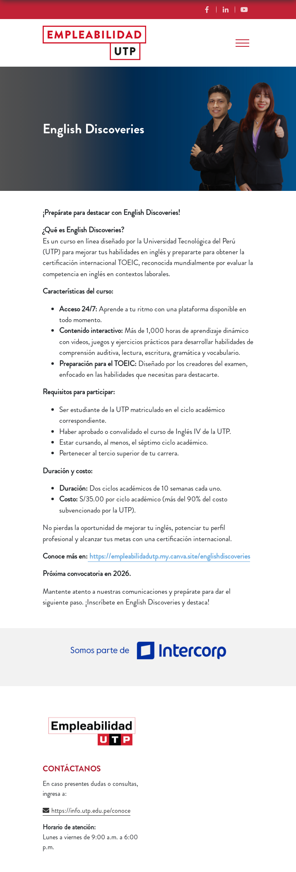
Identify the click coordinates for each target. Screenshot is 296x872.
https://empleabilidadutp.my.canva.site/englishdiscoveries (169, 556)
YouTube (244, 9)
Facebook (207, 9)
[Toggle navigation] (242, 43)
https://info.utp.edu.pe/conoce (90, 810)
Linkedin (226, 9)
